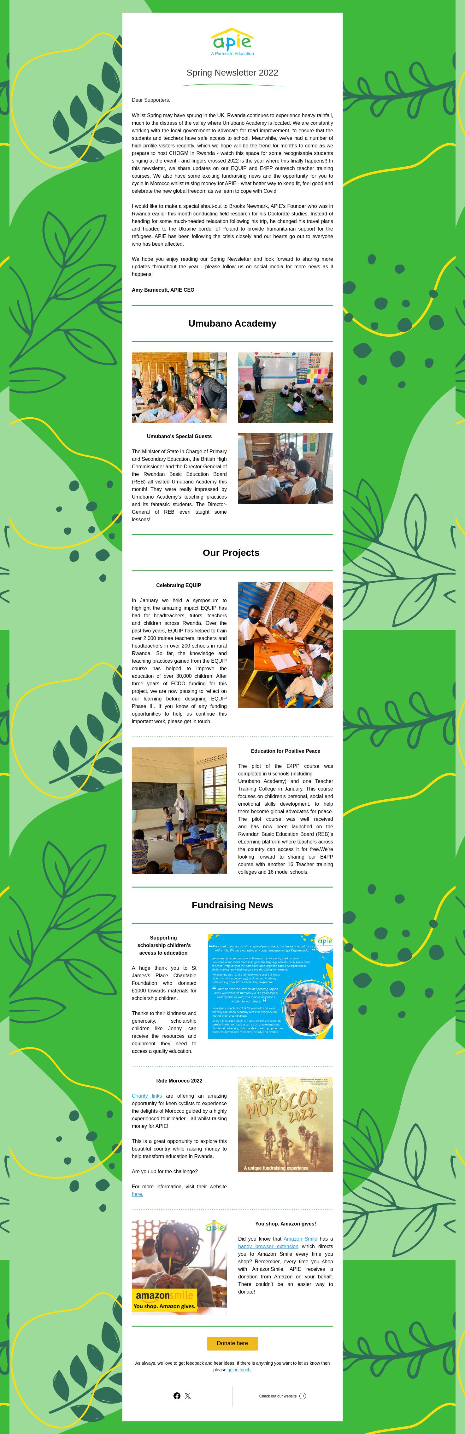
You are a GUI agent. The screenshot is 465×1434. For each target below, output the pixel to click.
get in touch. (239, 1369)
